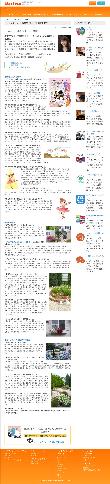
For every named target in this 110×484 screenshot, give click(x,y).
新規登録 (101, 3)
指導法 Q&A (9, 458)
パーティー (60, 453)
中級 (58, 460)
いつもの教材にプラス (95, 71)
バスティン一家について (13, 460)
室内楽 (59, 470)
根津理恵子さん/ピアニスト (17, 135)
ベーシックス (61, 456)
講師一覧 (34, 456)
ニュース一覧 (16, 19)
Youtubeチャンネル (89, 458)
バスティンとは (14, 14)
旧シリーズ (60, 473)
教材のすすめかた (11, 453)
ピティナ (60, 477)
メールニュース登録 (89, 466)
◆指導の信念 (13, 65)
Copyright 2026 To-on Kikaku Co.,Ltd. (55, 480)
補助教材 (60, 466)
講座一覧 (34, 453)
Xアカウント (87, 456)
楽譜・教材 (27, 14)
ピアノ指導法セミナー (95, 112)
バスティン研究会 (38, 459)
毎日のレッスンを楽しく (95, 196)
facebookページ (88, 453)
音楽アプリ (88, 14)
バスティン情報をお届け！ (95, 234)
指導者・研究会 (57, 14)
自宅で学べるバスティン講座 (95, 132)
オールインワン (62, 458)
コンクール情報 (93, 93)
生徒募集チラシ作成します (95, 216)
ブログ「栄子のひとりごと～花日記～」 (19, 242)
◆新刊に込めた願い (16, 63)
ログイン (92, 3)
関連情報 (98, 14)
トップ (7, 9)
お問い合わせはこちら (95, 257)
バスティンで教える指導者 (95, 48)
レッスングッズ (62, 468)
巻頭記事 (8, 456)
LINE (84, 460)
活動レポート (35, 463)
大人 (58, 462)
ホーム (7, 19)
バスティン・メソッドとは (95, 28)
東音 (58, 475)
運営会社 (86, 468)
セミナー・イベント (41, 14)
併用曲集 (60, 464)
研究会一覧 (34, 461)
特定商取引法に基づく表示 (92, 470)
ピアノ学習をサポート (95, 176)
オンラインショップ (73, 14)
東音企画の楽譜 (93, 154)
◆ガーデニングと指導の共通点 (19, 67)
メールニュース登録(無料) (48, 442)
